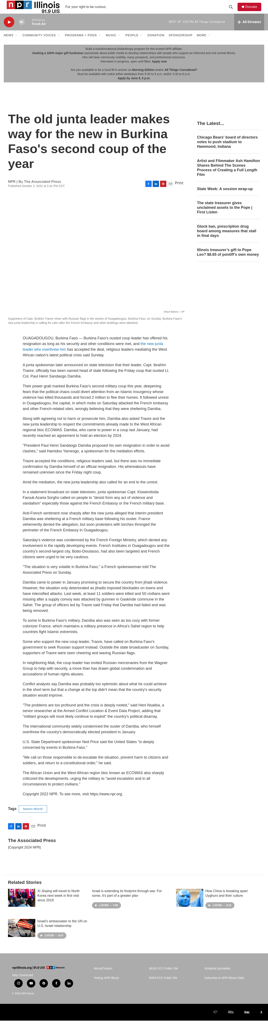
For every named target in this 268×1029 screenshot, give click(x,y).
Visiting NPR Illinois (106, 986)
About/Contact (103, 976)
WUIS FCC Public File (163, 976)
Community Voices (39, 43)
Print (179, 191)
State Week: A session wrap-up (225, 197)
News (8, 43)
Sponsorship (181, 43)
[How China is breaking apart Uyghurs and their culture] (189, 906)
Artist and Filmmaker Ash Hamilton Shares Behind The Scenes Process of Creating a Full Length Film (228, 176)
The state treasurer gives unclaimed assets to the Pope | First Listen (224, 216)
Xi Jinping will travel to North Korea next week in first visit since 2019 (58, 904)
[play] (9, 30)
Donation (155, 43)
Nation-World (33, 817)
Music (111, 43)
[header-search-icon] (232, 11)
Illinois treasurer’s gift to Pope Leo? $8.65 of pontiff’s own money (228, 260)
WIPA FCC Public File (163, 986)
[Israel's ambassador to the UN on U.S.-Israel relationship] (21, 936)
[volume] (21, 30)
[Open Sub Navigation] (16, 43)
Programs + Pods (81, 43)
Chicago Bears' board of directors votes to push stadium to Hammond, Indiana (227, 150)
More (201, 43)
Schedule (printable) (217, 976)
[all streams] (249, 30)
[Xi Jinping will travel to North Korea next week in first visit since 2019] (21, 906)
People (131, 43)
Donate (253, 11)
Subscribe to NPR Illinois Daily (224, 986)
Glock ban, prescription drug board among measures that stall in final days (226, 239)
